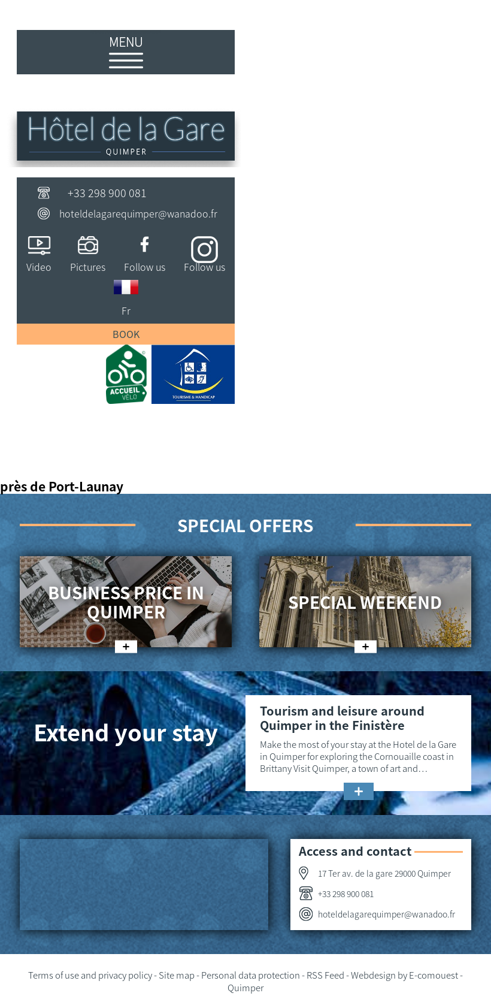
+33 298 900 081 (107, 192)
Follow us (144, 266)
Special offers (245, 525)
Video (38, 266)
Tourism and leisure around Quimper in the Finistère (342, 718)
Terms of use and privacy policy (90, 974)
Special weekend (365, 601)
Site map (177, 974)
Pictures (87, 266)
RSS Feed (325, 974)
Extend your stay (126, 731)
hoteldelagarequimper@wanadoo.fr (138, 213)
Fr (126, 310)
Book (126, 334)
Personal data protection (250, 974)
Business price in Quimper (126, 602)
